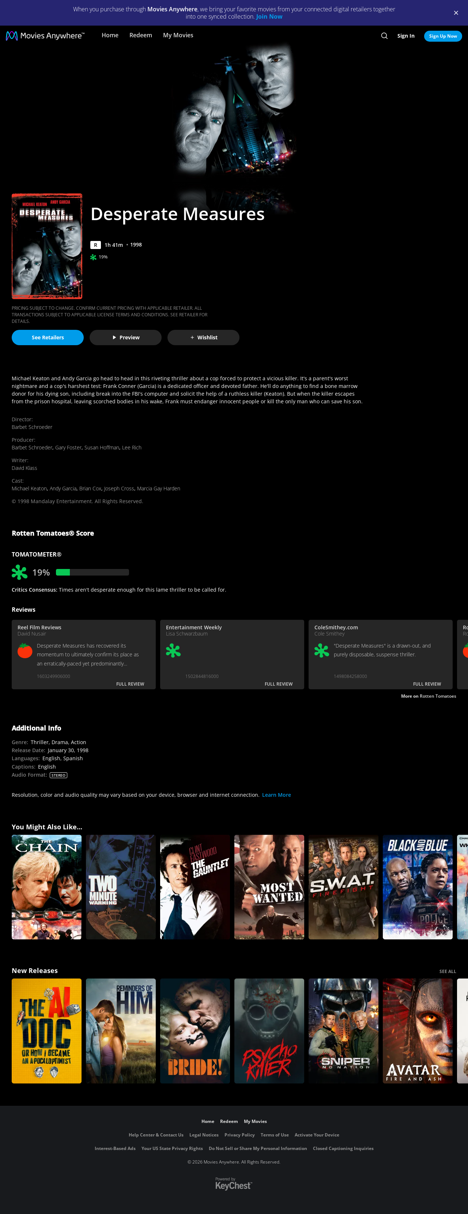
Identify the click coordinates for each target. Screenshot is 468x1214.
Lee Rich (131, 447)
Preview (126, 337)
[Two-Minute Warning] (121, 887)
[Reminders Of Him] (121, 1031)
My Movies (178, 35)
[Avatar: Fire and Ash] (418, 1031)
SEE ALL (447, 971)
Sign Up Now (443, 36)
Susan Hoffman (101, 447)
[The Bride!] (195, 1031)
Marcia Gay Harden (158, 488)
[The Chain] (47, 887)
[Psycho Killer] (269, 1031)
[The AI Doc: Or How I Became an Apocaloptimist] (47, 1031)
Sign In (406, 35)
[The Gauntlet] (195, 887)
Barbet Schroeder (32, 426)
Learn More (276, 794)
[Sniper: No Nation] (343, 1031)
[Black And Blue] (418, 887)
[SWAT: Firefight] (343, 887)
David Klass (24, 467)
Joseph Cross (119, 488)
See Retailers (48, 337)
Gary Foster (68, 447)
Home (110, 35)
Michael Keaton (29, 488)
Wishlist (204, 337)
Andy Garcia (63, 488)
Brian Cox (90, 488)
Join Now (269, 16)
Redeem (140, 35)
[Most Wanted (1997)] (269, 887)
